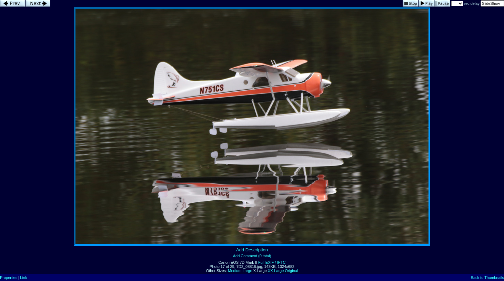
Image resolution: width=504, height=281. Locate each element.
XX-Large (276, 271)
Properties (8, 277)
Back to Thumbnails (487, 277)
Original (291, 271)
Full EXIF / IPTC (271, 262)
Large (247, 271)
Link (23, 277)
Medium (234, 271)
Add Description (252, 249)
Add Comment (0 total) (252, 256)
